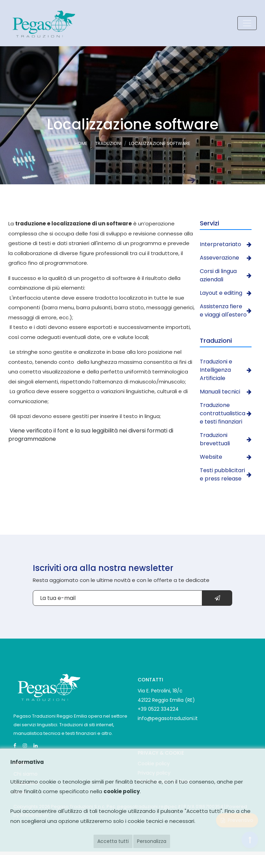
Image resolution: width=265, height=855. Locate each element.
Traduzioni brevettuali (226, 439)
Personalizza (151, 841)
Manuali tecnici (226, 392)
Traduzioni (108, 143)
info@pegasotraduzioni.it (168, 718)
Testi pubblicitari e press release (226, 474)
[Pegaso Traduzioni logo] (43, 23)
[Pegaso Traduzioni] (48, 686)
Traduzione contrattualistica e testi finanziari (226, 413)
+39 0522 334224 (158, 709)
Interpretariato (226, 244)
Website (226, 457)
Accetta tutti (113, 841)
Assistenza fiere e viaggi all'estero (226, 310)
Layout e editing (226, 293)
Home (81, 143)
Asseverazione (226, 258)
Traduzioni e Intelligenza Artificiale (226, 370)
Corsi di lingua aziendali (226, 275)
